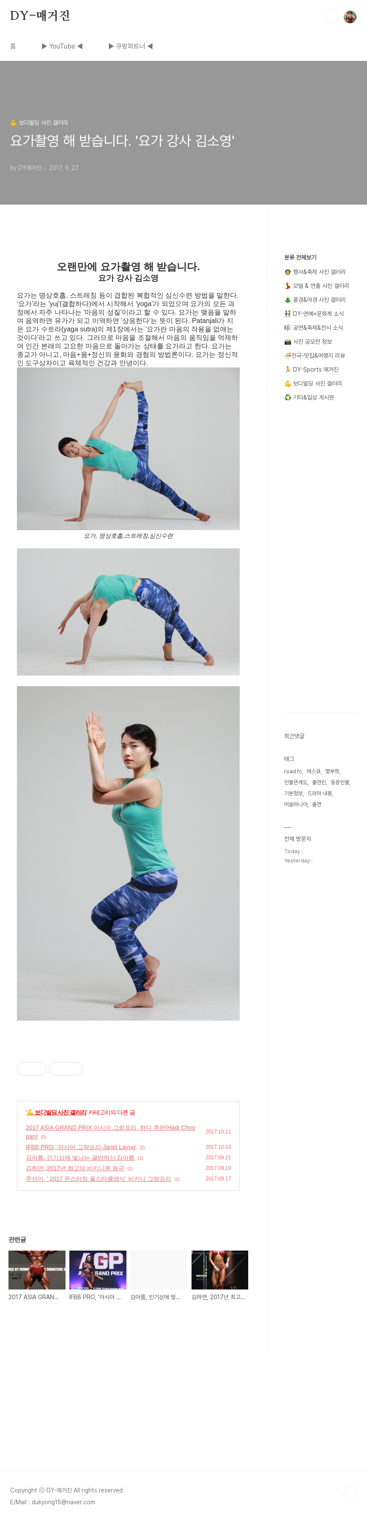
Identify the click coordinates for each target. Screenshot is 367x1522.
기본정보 (293, 793)
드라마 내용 (319, 793)
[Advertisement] (183, 1411)
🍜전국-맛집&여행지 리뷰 (314, 355)
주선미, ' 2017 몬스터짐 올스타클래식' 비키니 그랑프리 (98, 1178)
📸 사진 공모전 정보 (308, 341)
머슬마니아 (295, 804)
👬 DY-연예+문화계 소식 (314, 313)
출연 (316, 804)
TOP (350, 1493)
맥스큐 (313, 771)
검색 (330, 17)
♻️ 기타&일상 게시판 (309, 397)
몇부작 (332, 771)
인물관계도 (295, 782)
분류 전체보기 (300, 257)
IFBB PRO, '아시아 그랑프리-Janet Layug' (81, 1147)
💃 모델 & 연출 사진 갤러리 (316, 285)
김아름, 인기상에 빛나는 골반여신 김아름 (80, 1157)
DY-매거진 (40, 16)
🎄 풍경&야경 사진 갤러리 (315, 299)
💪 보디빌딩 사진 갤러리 (57, 1112)
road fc (293, 771)
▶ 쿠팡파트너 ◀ (130, 46)
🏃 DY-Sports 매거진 (311, 369)
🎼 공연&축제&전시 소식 (313, 327)
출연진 (319, 782)
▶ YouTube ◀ (62, 46)
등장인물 (340, 782)
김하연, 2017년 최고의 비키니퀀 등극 (75, 1168)
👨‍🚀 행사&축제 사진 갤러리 (315, 271)
